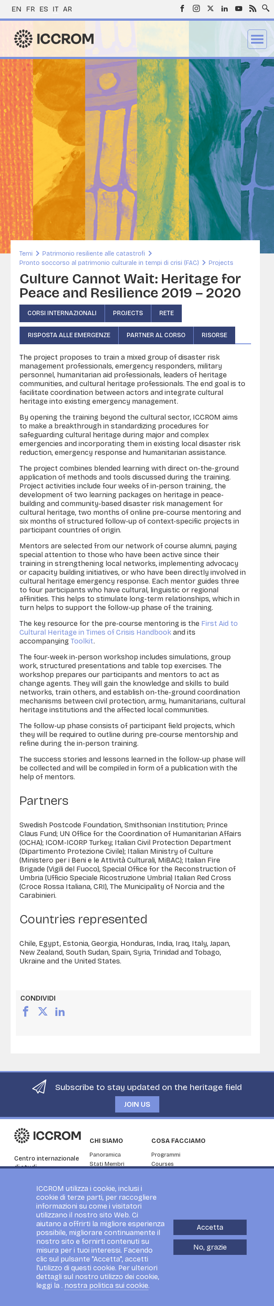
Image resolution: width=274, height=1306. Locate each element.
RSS (252, 8)
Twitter (210, 8)
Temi (26, 253)
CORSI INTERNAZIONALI (62, 313)
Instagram (196, 8)
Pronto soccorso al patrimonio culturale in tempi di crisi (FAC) (109, 263)
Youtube (238, 8)
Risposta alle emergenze (69, 335)
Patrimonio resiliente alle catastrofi (93, 253)
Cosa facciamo (178, 1141)
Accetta (210, 1227)
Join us (137, 1104)
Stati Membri (107, 1164)
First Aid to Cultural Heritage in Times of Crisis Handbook (128, 627)
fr (30, 9)
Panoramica (105, 1154)
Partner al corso (156, 335)
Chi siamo (106, 1141)
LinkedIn (224, 8)
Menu (257, 39)
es (43, 9)
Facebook (182, 8)
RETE (166, 313)
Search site (263, 5)
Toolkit (82, 641)
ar (67, 9)
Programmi (165, 1154)
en (16, 9)
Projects (221, 263)
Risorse (214, 335)
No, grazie (210, 1247)
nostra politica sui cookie (106, 1285)
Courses (162, 1164)
